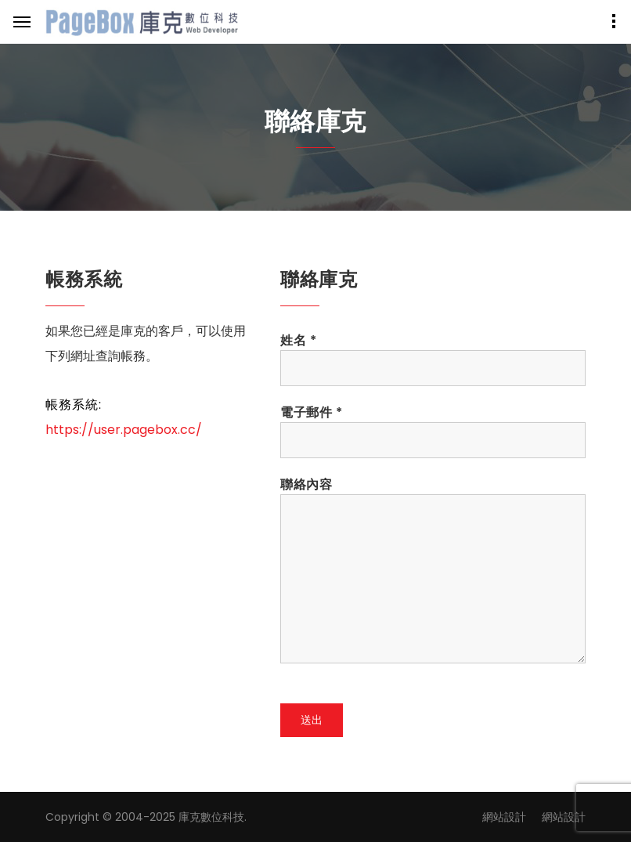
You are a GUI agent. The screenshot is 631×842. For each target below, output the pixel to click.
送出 (312, 720)
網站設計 (504, 817)
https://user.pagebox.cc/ (123, 430)
